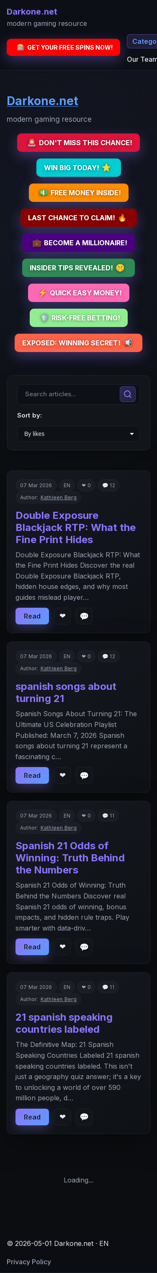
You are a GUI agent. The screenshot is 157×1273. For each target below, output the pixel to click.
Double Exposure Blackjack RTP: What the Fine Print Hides (75, 527)
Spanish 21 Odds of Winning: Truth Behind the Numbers (70, 858)
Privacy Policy (29, 1262)
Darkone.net (32, 12)
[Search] (128, 394)
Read (32, 616)
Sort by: (29, 415)
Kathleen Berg (59, 497)
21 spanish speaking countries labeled (64, 1023)
